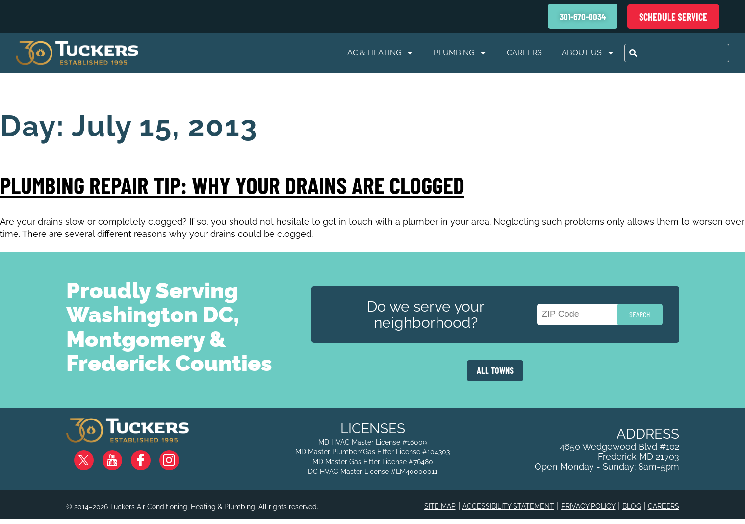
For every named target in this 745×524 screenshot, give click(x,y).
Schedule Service (673, 17)
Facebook (149, 456)
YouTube (120, 456)
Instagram (177, 456)
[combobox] (676, 53)
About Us (588, 53)
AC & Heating (380, 53)
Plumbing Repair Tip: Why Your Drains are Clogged (232, 185)
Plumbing (460, 53)
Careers (524, 52)
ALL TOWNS (495, 370)
